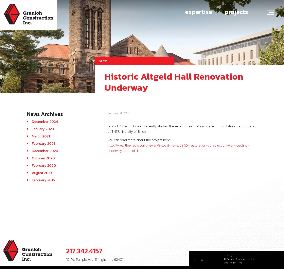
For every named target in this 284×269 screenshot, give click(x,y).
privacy (228, 255)
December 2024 (45, 121)
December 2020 (45, 150)
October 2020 (43, 158)
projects (236, 12)
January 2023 (43, 129)
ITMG (239, 262)
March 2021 (41, 136)
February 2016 (43, 180)
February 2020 (44, 165)
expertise (198, 12)
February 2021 (43, 143)
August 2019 (42, 172)
